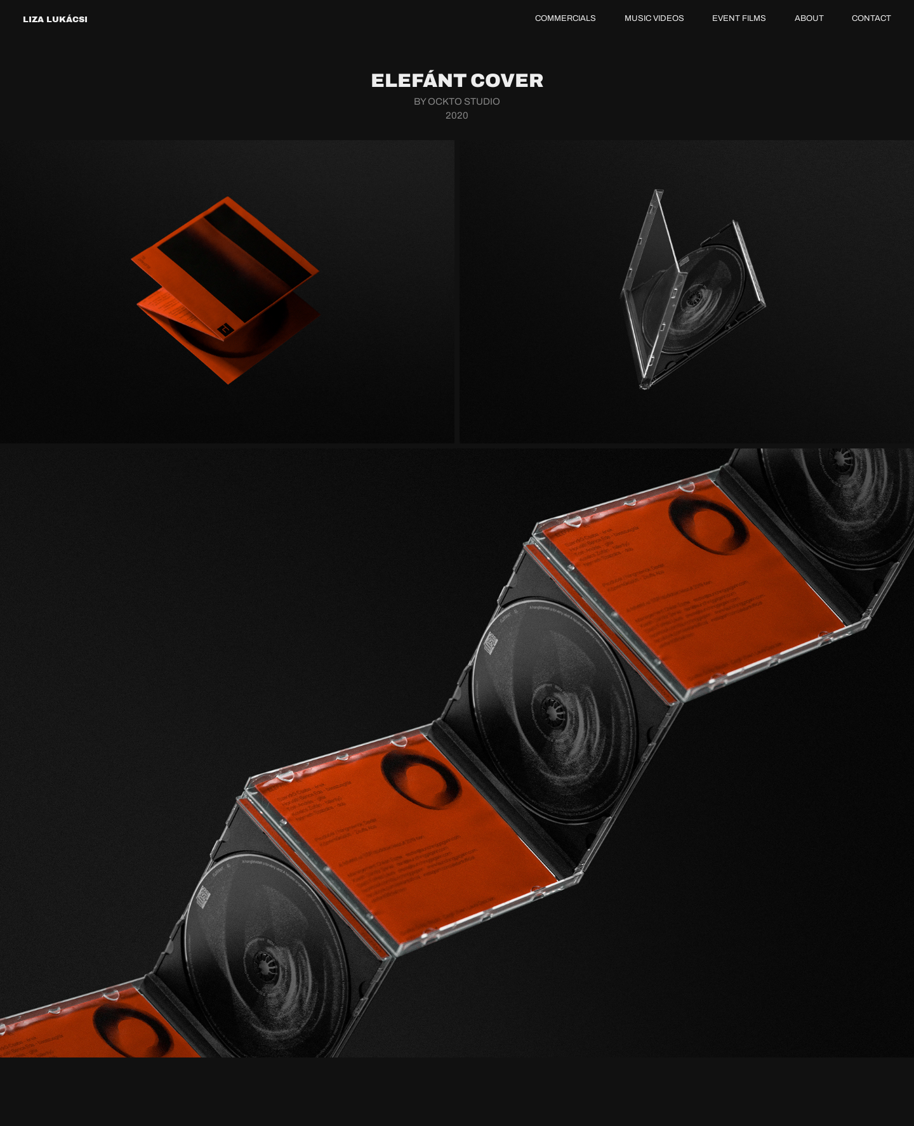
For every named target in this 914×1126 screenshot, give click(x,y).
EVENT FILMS (739, 18)
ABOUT (809, 18)
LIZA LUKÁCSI (55, 19)
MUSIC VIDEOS (654, 18)
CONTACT (871, 18)
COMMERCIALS (565, 18)
